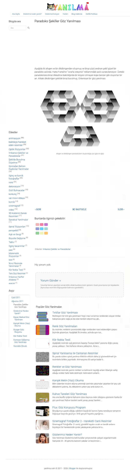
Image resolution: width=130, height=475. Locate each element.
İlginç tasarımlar (17, 246)
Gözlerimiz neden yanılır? (32, 14)
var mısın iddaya (17, 198)
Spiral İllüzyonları (17, 226)
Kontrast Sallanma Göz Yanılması (21, 341)
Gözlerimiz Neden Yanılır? (67, 434)
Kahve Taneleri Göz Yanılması (69, 394)
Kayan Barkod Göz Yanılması (21, 318)
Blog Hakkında (77, 14)
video (11, 210)
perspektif (14, 230)
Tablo (11, 242)
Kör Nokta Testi (61, 339)
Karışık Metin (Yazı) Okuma (68, 380)
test (10, 260)
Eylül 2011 (16, 297)
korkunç (13, 194)
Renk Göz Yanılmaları (64, 326)
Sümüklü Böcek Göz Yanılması (20, 347)
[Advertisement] (80, 44)
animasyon (14, 138)
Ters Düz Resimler (17, 273)
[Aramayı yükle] (18, 28)
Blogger (72, 468)
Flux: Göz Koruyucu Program (69, 407)
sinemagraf (14, 206)
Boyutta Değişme (17, 238)
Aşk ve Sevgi (15, 234)
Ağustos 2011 (17, 301)
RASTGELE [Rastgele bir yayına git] (79, 209)
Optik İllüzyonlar (17, 149)
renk (11, 182)
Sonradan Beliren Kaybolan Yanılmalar (19, 167)
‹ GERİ (38, 209)
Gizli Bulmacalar (17, 190)
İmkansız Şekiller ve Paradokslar (56, 249)
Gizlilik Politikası (92, 14)
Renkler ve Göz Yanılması (67, 366)
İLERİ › (121, 209)
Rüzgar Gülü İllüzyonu (19, 330)
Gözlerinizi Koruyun (52, 14)
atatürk (12, 283)
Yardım (65, 14)
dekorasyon (14, 186)
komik (12, 202)
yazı (11, 250)
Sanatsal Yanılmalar (18, 219)
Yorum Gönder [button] (49, 280)
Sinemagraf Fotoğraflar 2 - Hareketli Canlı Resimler (82, 421)
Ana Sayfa (16, 14)
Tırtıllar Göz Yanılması (65, 312)
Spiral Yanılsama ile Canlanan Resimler (75, 353)
